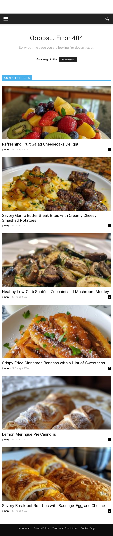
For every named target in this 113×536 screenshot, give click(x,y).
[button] (107, 19)
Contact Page (88, 528)
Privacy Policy (41, 528)
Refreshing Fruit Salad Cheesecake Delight (40, 144)
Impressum (24, 528)
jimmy (5, 149)
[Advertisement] (56, 7)
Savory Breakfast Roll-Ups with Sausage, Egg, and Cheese (53, 505)
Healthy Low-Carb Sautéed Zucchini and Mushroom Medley (55, 291)
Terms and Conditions (65, 528)
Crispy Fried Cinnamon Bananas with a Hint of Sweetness (53, 363)
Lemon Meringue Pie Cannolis (29, 434)
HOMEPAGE (68, 59)
